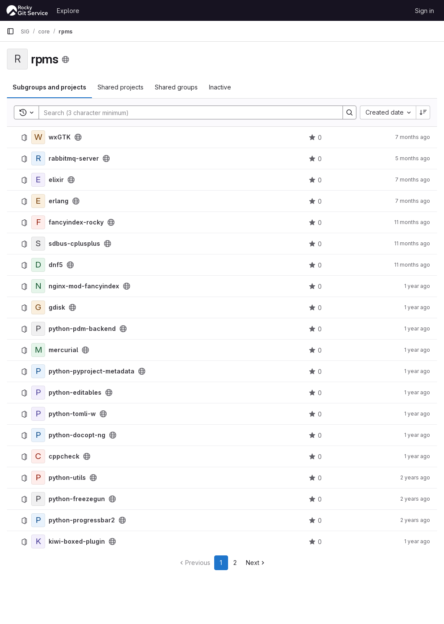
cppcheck (64, 456)
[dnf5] (38, 265)
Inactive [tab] (220, 87)
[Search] (186, 112)
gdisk (57, 307)
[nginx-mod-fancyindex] (38, 286)
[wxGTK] (38, 137)
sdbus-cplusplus (74, 243)
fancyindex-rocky (76, 222)
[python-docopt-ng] (38, 435)
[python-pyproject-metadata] (38, 371)
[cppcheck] (38, 456)
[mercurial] (38, 350)
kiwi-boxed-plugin (77, 541)
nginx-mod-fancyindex (84, 286)
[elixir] (38, 180)
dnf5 (56, 264)
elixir (56, 179)
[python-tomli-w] (38, 414)
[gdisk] (38, 307)
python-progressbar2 (82, 520)
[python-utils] (38, 478)
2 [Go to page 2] (235, 562)
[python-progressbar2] (38, 520)
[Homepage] (27, 10)
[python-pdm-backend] (38, 329)
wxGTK (60, 137)
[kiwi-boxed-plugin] (38, 541)
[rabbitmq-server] (38, 158)
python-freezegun (77, 498)
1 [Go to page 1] (221, 562)
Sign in (424, 10)
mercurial (63, 350)
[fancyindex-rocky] (38, 222)
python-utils (67, 477)
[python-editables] (38, 392)
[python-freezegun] (38, 499)
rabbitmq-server (74, 158)
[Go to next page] (256, 562)
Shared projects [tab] (121, 87)
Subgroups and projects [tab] (49, 87)
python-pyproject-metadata (91, 371)
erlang (59, 201)
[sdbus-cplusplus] (38, 244)
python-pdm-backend (82, 328)
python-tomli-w (72, 413)
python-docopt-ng (77, 435)
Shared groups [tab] (176, 87)
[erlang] (38, 201)
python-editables (75, 392)
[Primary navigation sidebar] (10, 31)
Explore (68, 10)
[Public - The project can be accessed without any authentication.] (78, 137)
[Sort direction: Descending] (423, 112)
